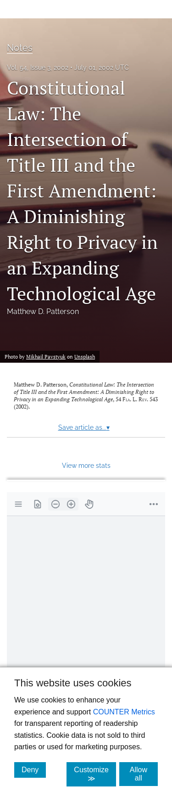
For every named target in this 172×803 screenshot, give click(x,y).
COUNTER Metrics (124, 712)
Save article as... (84, 427)
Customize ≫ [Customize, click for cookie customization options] (95, 774)
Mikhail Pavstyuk (46, 356)
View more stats (86, 465)
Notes (20, 47)
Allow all (144, 774)
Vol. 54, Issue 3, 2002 (37, 67)
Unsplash (84, 356)
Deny (34, 769)
